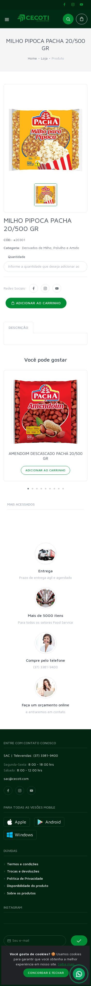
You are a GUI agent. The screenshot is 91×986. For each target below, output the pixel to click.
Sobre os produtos (21, 893)
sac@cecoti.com (16, 779)
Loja (44, 58)
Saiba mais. (66, 982)
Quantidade (16, 257)
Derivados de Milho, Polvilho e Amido (50, 248)
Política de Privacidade (25, 878)
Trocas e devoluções (23, 871)
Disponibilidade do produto (27, 886)
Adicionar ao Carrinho (45, 470)
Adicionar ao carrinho (36, 303)
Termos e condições (22, 864)
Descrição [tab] (18, 327)
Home (32, 58)
